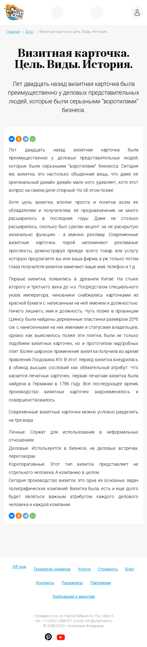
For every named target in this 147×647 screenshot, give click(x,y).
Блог (30, 32)
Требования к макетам (73, 596)
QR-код (19, 566)
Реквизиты (72, 583)
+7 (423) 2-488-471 (97, 12)
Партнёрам (100, 583)
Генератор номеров (52, 569)
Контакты (45, 583)
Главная (13, 32)
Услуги (84, 569)
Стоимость (108, 569)
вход (137, 12)
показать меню (57, 12)
